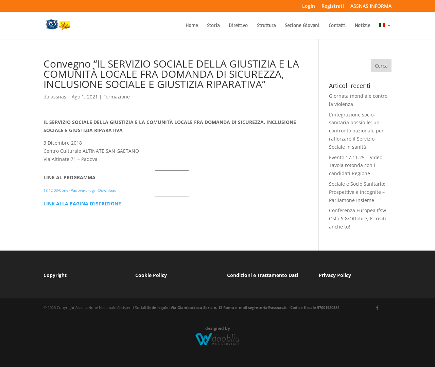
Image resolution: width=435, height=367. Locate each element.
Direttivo (238, 26)
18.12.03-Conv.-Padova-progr (69, 190)
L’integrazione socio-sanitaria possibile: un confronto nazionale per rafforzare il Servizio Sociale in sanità (356, 130)
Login (308, 6)
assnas (58, 96)
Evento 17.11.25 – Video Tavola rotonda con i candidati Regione (355, 165)
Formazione (116, 96)
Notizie (362, 26)
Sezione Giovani (302, 26)
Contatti (337, 26)
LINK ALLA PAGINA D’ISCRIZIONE (82, 203)
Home (192, 26)
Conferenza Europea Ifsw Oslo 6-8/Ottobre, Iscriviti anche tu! (357, 218)
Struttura (266, 26)
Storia (213, 26)
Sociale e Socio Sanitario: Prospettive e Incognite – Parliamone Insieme (357, 192)
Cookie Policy (151, 275)
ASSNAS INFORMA (371, 6)
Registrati (332, 6)
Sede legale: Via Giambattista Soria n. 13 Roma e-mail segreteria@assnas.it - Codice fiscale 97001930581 (243, 307)
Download (107, 190)
